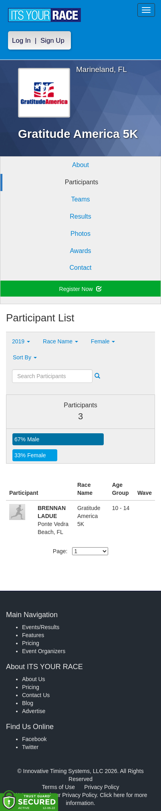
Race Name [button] (60, 341)
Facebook (34, 739)
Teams (80, 199)
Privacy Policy (101, 787)
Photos (80, 233)
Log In (21, 40)
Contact (80, 267)
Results (80, 216)
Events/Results (40, 627)
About (80, 164)
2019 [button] (21, 341)
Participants (82, 182)
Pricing (30, 643)
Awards (80, 250)
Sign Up (52, 40)
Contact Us (36, 695)
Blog (27, 703)
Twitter (30, 747)
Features (33, 635)
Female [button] (103, 341)
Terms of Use (58, 787)
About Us (33, 679)
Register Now (80, 289)
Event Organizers (43, 651)
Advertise (33, 711)
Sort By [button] (25, 357)
